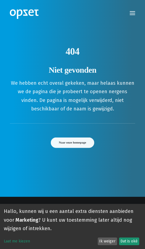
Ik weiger (107, 241)
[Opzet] (24, 13)
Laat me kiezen (17, 241)
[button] (132, 13)
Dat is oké (129, 241)
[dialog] (72, 226)
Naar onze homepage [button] (72, 142)
